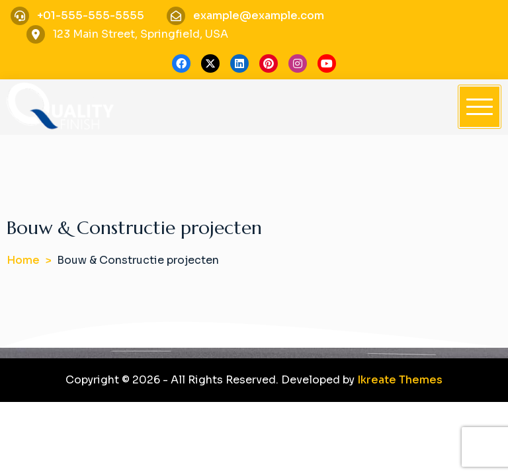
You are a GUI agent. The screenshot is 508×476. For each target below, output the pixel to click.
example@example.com (258, 15)
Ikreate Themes (400, 380)
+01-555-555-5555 (90, 15)
